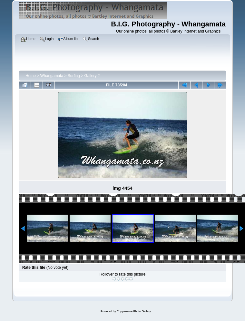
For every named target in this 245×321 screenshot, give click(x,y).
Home (30, 75)
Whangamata (51, 75)
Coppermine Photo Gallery (134, 311)
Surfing (74, 75)
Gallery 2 (92, 75)
